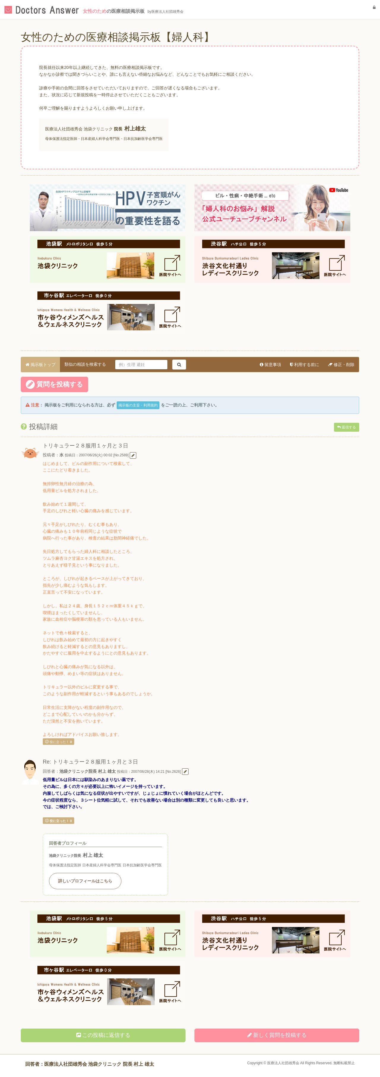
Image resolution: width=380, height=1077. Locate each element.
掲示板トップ (41, 364)
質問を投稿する (54, 384)
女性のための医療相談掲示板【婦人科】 (117, 37)
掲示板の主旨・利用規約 (138, 405)
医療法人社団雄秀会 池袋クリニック (79, 129)
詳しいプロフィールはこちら (85, 881)
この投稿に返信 (103, 1035)
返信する (346, 427)
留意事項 (270, 364)
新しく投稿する (277, 1035)
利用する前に (304, 364)
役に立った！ (58, 741)
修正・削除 (341, 364)
